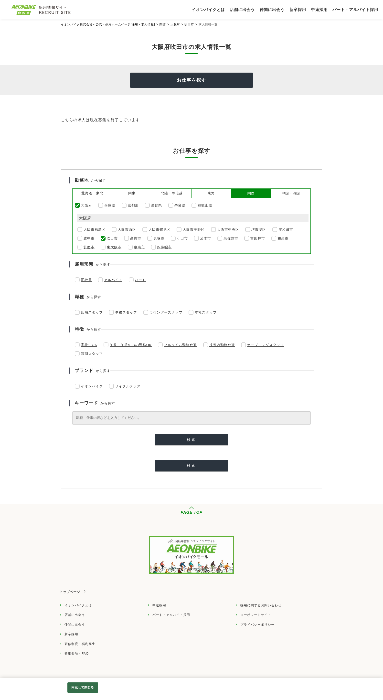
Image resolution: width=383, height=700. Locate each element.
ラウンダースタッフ (165, 312)
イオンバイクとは (78, 605)
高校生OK (89, 345)
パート (140, 280)
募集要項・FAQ (76, 653)
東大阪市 (114, 247)
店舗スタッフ (92, 312)
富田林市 (257, 238)
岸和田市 (285, 229)
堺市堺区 (258, 229)
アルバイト (113, 280)
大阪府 (175, 24)
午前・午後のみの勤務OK (131, 345)
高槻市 (135, 238)
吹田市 (189, 24)
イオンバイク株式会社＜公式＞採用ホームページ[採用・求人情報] (108, 24)
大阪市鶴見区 (159, 229)
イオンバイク (92, 386)
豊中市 (89, 238)
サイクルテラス (128, 386)
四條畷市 (164, 247)
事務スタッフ (126, 312)
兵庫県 (109, 205)
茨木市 (205, 238)
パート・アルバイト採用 (171, 615)
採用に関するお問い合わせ (260, 605)
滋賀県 (156, 205)
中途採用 (159, 605)
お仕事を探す (191, 80)
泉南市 (139, 247)
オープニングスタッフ (265, 345)
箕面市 (89, 247)
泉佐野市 (230, 238)
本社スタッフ (206, 312)
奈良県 (179, 205)
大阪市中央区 (228, 229)
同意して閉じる (82, 687)
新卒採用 (71, 634)
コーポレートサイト (255, 615)
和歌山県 (205, 205)
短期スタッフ (92, 354)
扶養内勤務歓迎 (222, 345)
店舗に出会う (74, 615)
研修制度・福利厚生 (79, 644)
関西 (163, 24)
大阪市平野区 (194, 229)
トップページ (70, 592)
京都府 (133, 205)
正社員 (86, 280)
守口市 (182, 238)
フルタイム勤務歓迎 (180, 345)
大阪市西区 (127, 229)
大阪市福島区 (95, 229)
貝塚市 (158, 238)
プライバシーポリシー (257, 624)
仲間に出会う (74, 624)
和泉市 (282, 238)
